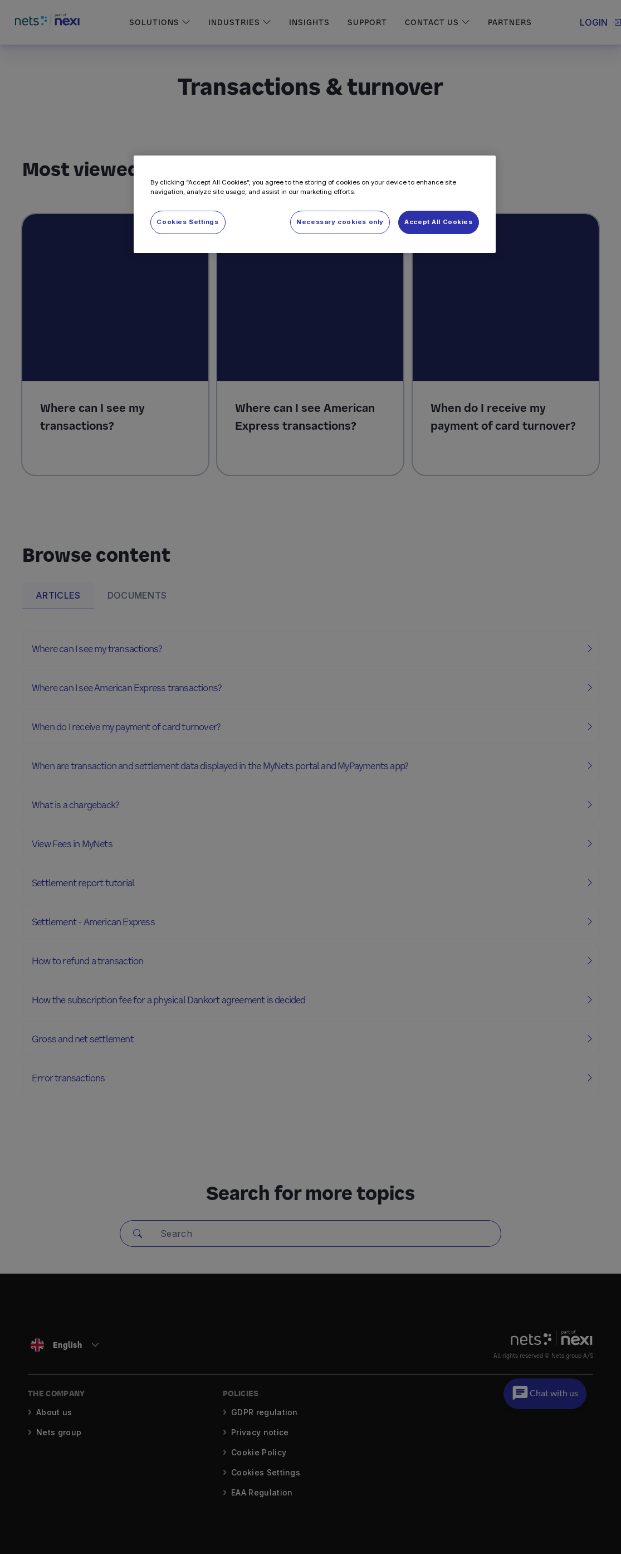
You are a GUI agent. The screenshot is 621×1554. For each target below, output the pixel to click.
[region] (315, 204)
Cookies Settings (187, 222)
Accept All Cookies (438, 222)
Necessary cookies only (340, 222)
